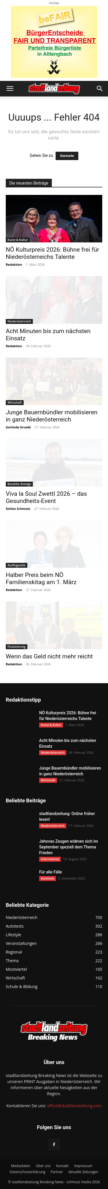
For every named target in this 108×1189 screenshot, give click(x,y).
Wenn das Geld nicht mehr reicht (49, 656)
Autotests (47, 878)
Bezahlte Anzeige (19, 484)
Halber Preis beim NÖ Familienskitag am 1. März (41, 578)
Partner (57, 1171)
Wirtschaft (14, 402)
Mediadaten (20, 1165)
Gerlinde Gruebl (18, 427)
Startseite (67, 156)
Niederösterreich (19, 321)
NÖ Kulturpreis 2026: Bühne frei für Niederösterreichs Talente (52, 253)
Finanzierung (16, 647)
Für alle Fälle (50, 872)
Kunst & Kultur (17, 240)
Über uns (43, 1165)
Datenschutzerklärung (27, 1171)
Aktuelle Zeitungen (83, 1171)
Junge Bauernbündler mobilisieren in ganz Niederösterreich (51, 416)
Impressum (83, 1165)
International (50, 859)
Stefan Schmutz (18, 508)
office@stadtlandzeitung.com (74, 1105)
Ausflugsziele (16, 565)
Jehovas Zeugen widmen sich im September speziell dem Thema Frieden (68, 847)
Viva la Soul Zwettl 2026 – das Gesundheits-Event (46, 497)
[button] (10, 88)
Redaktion (14, 264)
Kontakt (62, 1165)
